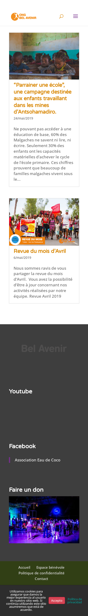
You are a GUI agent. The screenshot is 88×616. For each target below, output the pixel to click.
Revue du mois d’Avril (40, 251)
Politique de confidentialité (42, 573)
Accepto (56, 600)
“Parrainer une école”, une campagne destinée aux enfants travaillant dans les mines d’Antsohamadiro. (42, 98)
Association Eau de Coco (37, 460)
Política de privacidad (74, 600)
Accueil (24, 567)
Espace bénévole (50, 567)
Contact (41, 578)
